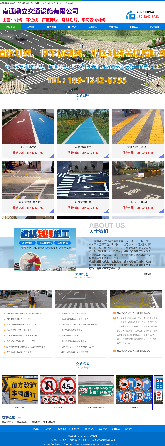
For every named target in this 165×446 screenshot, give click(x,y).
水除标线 (113, 27)
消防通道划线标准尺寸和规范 (18, 319)
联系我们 (154, 27)
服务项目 (51, 27)
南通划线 (58, 15)
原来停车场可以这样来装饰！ (18, 352)
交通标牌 (92, 27)
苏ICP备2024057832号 (111, 444)
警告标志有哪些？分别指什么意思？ (134, 313)
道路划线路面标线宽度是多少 (73, 341)
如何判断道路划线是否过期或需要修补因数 (79, 325)
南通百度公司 (8, 422)
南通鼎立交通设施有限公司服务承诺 (21, 336)
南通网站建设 (23, 422)
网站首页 (10, 27)
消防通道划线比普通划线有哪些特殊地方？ (24, 314)
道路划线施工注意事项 (70, 336)
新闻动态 (72, 27)
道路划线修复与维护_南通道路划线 (21, 325)
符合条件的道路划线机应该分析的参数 (77, 347)
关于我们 (31, 27)
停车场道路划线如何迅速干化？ (74, 319)
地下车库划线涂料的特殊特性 (73, 314)
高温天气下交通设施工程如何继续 (20, 341)
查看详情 (147, 274)
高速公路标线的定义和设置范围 (74, 352)
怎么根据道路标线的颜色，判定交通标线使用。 (26, 347)
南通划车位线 (49, 422)
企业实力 (133, 27)
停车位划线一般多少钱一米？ (18, 330)
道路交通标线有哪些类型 (71, 330)
